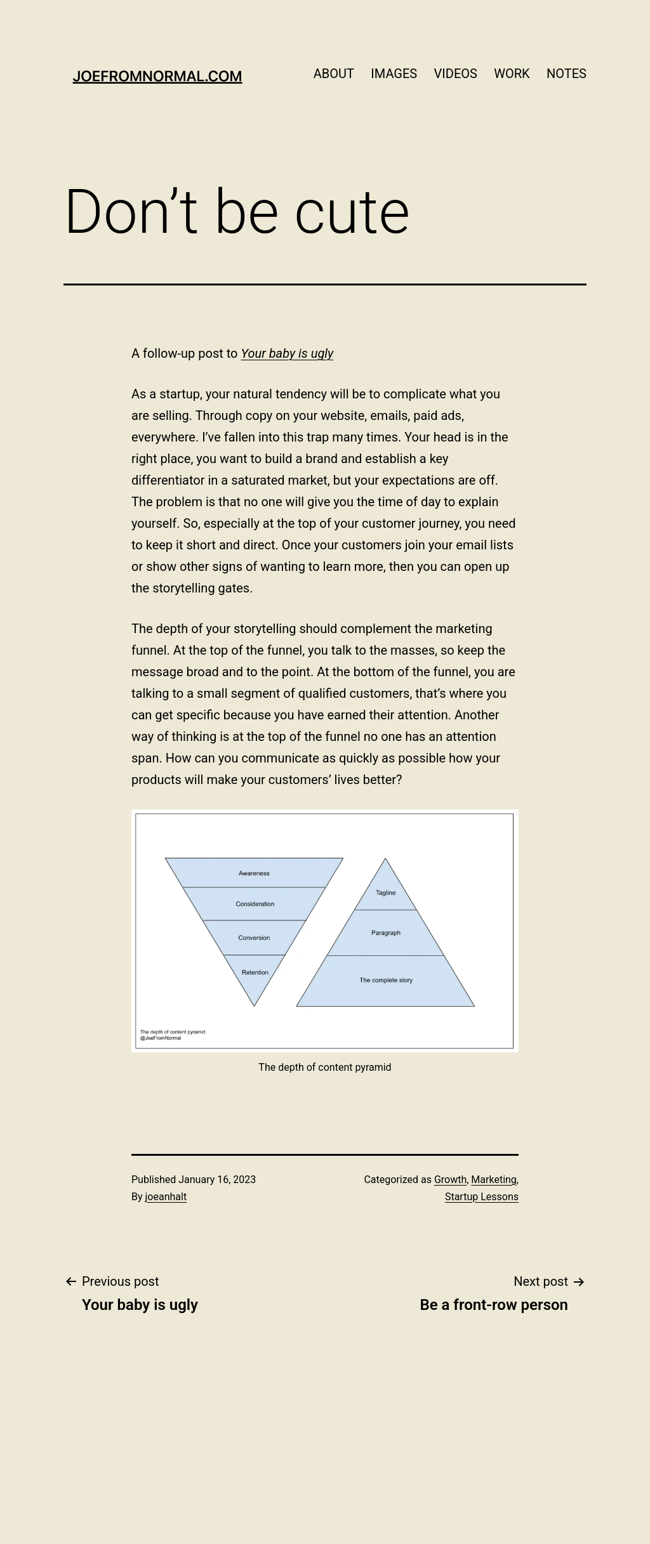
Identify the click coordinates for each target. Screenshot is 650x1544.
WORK (511, 73)
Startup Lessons (482, 1197)
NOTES (567, 73)
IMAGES (394, 73)
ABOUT (334, 73)
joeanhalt (166, 1197)
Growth (450, 1180)
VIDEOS (455, 73)
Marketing (493, 1180)
